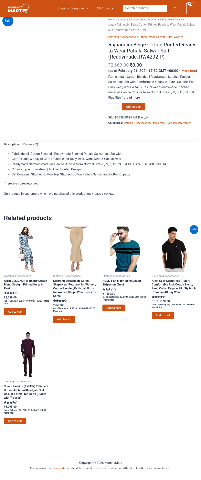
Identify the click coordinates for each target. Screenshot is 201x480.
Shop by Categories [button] (75, 8)
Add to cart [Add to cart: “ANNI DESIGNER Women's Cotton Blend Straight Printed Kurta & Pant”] (15, 324)
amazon (148, 468)
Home (112, 19)
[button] (89, 8)
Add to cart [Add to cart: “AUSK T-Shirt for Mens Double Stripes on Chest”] (114, 320)
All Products (105, 8)
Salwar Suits (168, 37)
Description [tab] (12, 155)
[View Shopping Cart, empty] (190, 8)
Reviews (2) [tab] (32, 155)
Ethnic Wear (171, 19)
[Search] (175, 8)
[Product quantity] (114, 112)
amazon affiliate (59, 468)
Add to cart (134, 111)
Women (156, 19)
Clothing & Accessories (133, 19)
